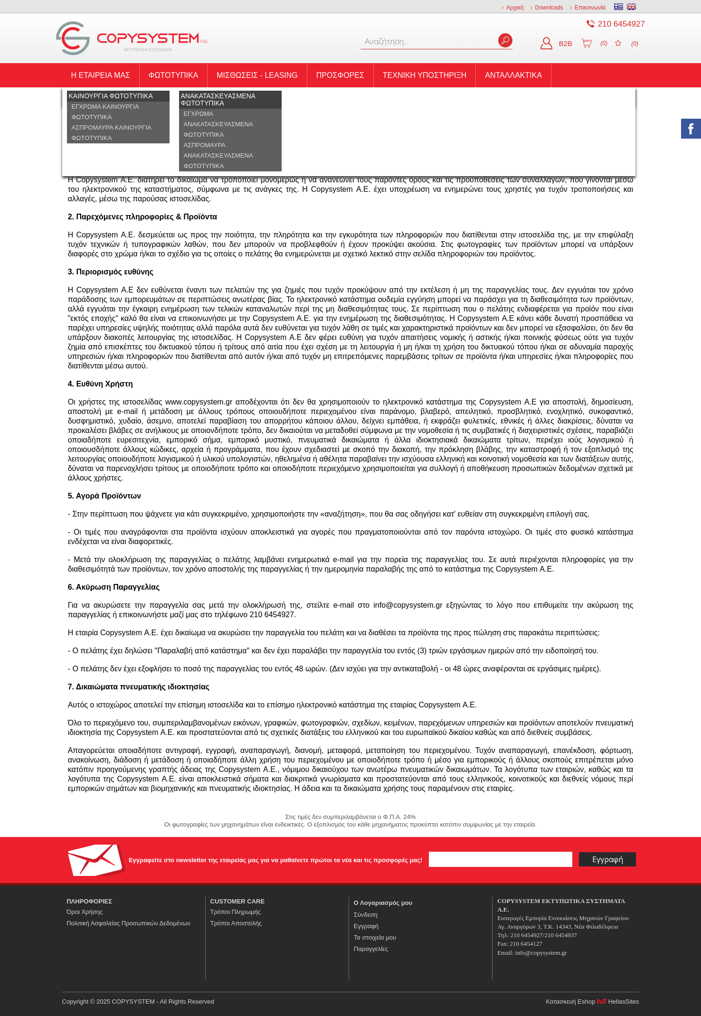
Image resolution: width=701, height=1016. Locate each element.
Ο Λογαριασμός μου (383, 902)
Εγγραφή (366, 926)
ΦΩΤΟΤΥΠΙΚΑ (173, 75)
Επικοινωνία (590, 7)
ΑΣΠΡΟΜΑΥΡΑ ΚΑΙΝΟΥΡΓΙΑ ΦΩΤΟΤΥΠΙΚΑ (112, 132)
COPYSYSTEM (132, 38)
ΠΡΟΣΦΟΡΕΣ (340, 75)
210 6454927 (621, 23)
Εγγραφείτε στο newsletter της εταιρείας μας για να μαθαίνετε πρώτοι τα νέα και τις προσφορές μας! (276, 860)
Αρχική (514, 7)
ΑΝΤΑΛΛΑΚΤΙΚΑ (513, 75)
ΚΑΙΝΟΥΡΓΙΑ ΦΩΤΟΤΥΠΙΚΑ (111, 96)
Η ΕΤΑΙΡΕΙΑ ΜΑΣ (100, 75)
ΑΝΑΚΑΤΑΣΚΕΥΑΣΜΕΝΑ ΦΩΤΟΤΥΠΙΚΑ (218, 99)
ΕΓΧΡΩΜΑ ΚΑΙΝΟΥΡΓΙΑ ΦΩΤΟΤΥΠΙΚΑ (105, 112)
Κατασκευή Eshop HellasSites (592, 1001)
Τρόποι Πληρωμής (235, 911)
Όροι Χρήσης (84, 911)
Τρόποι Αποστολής (236, 923)
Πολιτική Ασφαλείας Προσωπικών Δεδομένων (128, 923)
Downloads (549, 7)
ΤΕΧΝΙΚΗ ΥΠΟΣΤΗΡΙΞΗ (424, 75)
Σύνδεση (366, 914)
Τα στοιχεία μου (375, 937)
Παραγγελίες (371, 948)
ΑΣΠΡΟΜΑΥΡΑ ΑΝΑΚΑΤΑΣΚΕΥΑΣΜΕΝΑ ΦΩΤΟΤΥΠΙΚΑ (218, 155)
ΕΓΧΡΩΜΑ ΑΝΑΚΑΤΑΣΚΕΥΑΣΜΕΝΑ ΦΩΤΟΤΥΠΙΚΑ (218, 124)
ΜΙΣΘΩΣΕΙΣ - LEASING (257, 75)
